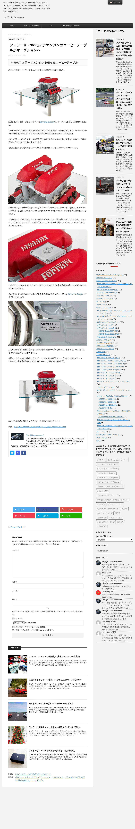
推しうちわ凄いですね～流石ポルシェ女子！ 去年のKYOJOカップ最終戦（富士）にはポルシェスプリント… (117, 578)
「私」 (51, 25)
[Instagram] (18, 453)
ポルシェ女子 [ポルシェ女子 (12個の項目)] (102, 517)
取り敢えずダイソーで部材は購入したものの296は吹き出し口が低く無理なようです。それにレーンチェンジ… (117, 637)
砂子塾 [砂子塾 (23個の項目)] (117, 513)
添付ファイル (17, 619)
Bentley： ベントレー (104, 278)
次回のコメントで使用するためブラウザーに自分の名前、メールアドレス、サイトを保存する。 (47, 613)
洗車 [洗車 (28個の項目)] (98, 513)
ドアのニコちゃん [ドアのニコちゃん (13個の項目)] (115, 517)
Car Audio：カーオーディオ (106, 293)
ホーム (12, 25)
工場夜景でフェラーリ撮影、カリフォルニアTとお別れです (55, 680)
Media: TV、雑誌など (105, 346)
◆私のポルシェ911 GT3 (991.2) (109, 369)
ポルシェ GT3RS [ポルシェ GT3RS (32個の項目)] (103, 491)
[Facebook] (23, 453)
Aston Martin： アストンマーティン (109, 275)
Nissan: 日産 (101, 352)
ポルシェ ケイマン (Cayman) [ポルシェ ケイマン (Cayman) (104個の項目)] (107, 464)
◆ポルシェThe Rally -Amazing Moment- (112, 396)
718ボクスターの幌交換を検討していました (33, 774)
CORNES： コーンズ (104, 296)
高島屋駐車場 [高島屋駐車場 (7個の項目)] (102, 526)
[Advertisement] (47, 483)
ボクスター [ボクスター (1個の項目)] (101, 460)
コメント (15, 550)
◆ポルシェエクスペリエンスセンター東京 (113, 381)
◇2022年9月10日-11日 (107, 399)
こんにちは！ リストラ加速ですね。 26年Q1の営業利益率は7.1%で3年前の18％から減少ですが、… (117, 627)
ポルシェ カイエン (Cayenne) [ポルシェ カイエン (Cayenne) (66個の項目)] (107, 478)
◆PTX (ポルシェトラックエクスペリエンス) (114, 390)
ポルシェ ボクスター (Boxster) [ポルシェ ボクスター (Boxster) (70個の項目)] (108, 469)
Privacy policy (102, 551)
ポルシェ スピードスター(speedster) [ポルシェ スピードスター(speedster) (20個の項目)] (110, 486)
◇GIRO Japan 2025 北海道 (109, 334)
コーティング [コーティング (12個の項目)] (107, 513)
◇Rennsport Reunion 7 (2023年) (111, 417)
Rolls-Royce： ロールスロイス (107, 435)
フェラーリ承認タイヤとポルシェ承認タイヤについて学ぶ (54, 727)
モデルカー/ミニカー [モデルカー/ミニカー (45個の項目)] (115, 504)
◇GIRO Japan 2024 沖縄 (108, 331)
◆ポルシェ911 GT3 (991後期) (108, 372)
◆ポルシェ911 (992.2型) (106, 378)
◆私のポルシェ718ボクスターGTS (110, 366)
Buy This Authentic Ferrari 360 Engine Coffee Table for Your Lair (40, 427)
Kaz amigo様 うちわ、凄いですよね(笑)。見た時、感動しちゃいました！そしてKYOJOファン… (117, 567)
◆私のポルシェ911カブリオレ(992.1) (111, 361)
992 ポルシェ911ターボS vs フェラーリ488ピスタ (51, 704)
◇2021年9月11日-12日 (107, 402)
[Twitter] (12, 453)
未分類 (98, 440)
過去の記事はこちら (105, 536)
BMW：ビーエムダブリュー (106, 281)
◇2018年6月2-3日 (105, 408)
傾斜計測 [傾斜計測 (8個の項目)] (124, 509)
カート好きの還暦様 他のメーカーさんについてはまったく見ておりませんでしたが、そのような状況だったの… (117, 605)
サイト (14, 600)
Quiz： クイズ (101, 432)
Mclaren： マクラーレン (105, 343)
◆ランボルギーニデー (105, 325)
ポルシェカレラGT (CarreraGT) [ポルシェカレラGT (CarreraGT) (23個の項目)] (108, 495)
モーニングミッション (107, 387)
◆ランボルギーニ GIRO (106, 328)
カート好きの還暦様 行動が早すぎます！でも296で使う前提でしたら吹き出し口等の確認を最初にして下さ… (117, 616)
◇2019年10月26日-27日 (107, 405)
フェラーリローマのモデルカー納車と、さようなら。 (52, 751)
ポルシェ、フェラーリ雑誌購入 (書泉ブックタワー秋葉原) (54, 656)
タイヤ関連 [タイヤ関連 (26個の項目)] (101, 504)
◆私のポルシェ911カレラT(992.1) (110, 364)
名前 (14, 582)
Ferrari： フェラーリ (18, 527)
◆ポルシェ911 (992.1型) (106, 375)
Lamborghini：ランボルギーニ (107, 322)
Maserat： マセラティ (104, 340)
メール (15, 591)
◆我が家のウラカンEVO (106, 337)
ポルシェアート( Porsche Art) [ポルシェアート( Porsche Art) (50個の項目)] (107, 509)
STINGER (95, 820)
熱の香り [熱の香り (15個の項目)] (120, 522)
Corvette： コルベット (104, 298)
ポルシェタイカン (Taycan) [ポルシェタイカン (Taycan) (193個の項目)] (117, 460)
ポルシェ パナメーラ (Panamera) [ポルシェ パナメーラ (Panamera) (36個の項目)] (109, 482)
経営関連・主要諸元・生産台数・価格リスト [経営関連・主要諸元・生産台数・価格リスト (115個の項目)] (113, 500)
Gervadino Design (75, 294)
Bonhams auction (47, 122)
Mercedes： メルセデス (105, 349)
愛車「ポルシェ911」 (32, 25)
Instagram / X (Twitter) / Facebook (71, 26)
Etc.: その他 (100, 301)
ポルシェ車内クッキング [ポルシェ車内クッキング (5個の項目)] (106, 522)
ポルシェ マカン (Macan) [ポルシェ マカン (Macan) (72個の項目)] (106, 473)
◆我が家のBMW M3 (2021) (107, 290)
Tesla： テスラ (101, 437)
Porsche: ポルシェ (103, 355)
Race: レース (102, 304)
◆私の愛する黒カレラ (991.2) (108, 358)
